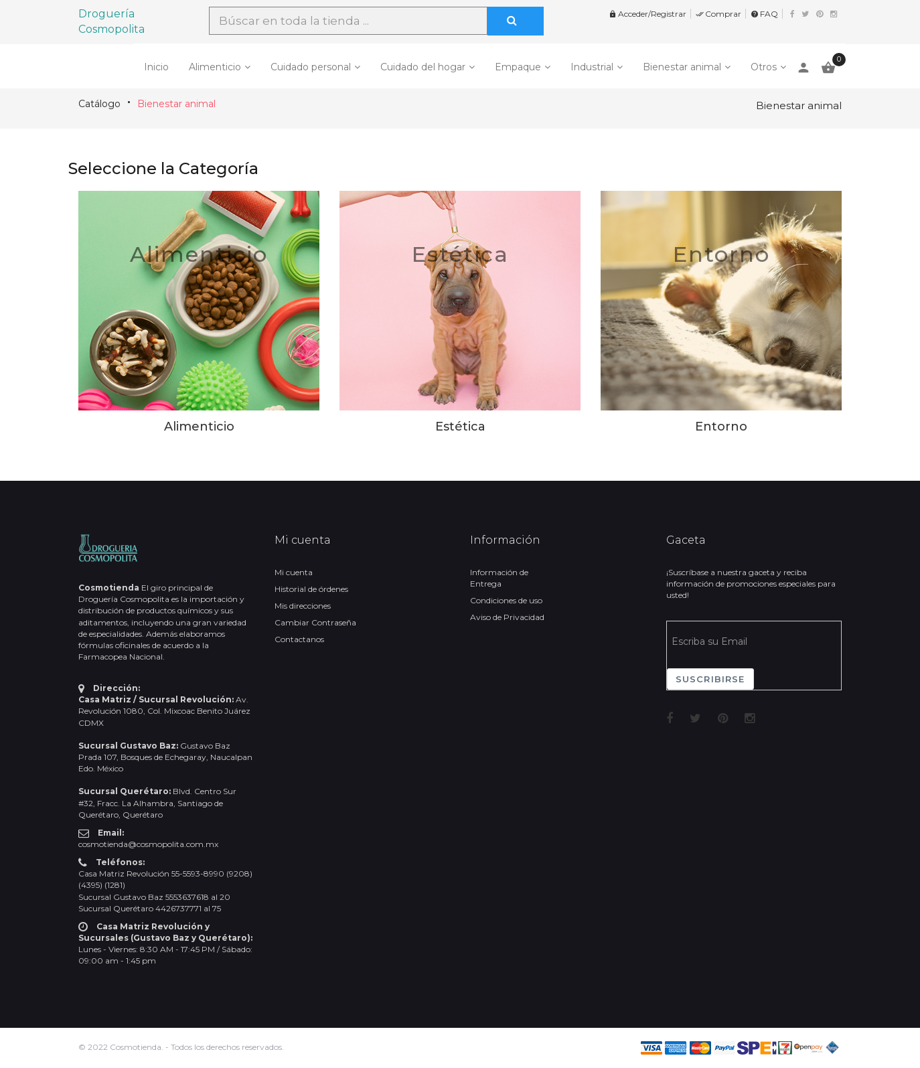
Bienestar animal (682, 67)
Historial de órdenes (311, 589)
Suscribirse (710, 679)
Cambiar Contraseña (315, 622)
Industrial (591, 67)
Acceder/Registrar (647, 14)
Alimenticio (215, 67)
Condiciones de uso (506, 600)
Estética (460, 254)
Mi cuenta (294, 572)
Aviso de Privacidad (507, 617)
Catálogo (99, 104)
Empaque (518, 67)
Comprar (718, 14)
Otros (764, 67)
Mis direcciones (303, 606)
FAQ (764, 14)
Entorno (721, 254)
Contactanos (299, 639)
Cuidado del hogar (422, 67)
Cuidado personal (311, 67)
